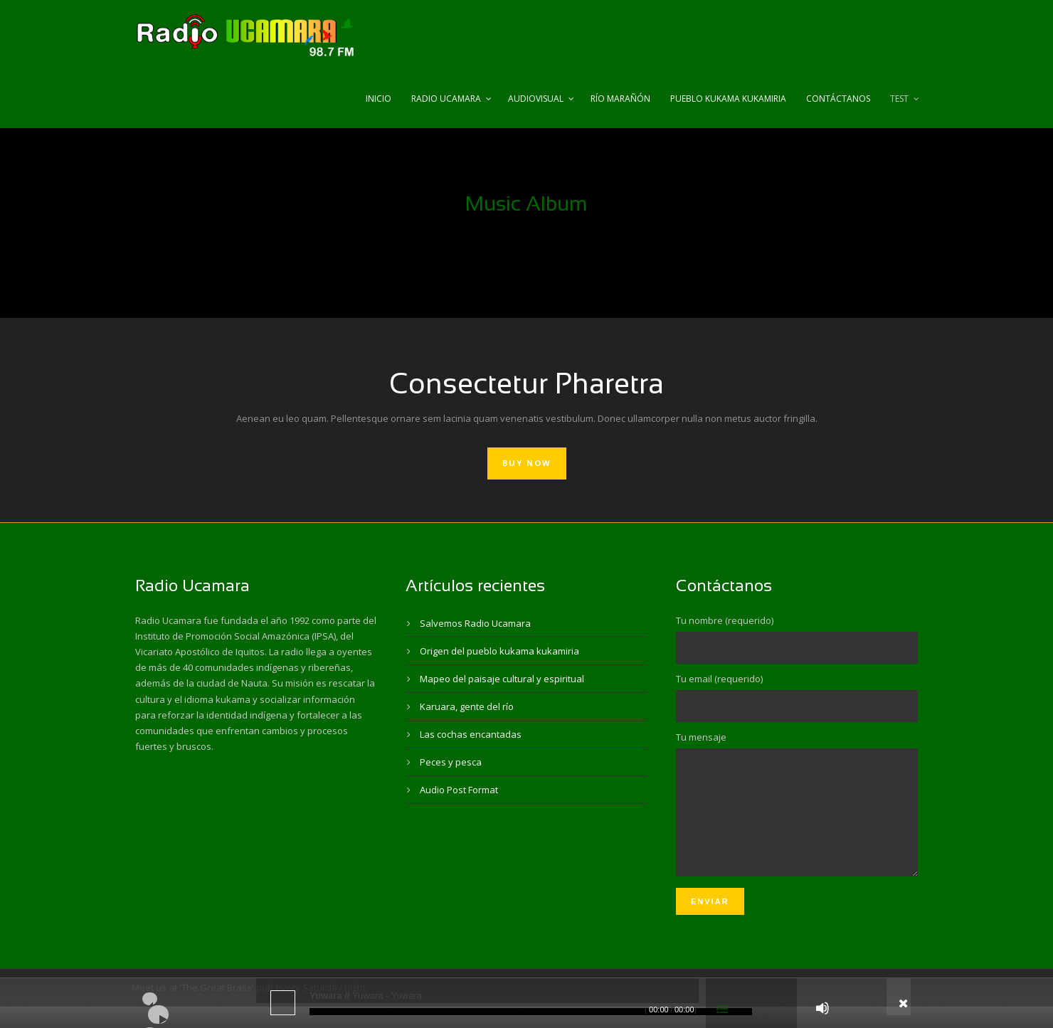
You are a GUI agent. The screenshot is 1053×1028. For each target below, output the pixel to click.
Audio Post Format (459, 789)
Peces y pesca (451, 762)
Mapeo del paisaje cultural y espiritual (502, 678)
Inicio (378, 98)
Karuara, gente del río (467, 706)
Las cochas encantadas (471, 734)
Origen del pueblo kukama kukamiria (499, 651)
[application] (526, 1003)
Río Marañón (620, 98)
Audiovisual (535, 98)
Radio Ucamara (446, 98)
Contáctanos (838, 98)
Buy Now (526, 462)
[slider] (530, 1011)
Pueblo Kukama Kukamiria (728, 98)
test (899, 98)
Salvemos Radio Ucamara (475, 623)
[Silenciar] (822, 1008)
